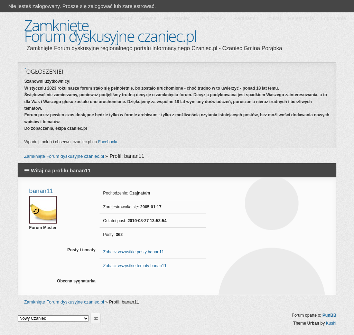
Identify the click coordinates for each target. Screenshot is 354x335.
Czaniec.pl (120, 18)
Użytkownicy (211, 18)
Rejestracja (301, 18)
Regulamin (245, 18)
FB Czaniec (177, 18)
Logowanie (333, 18)
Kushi (331, 323)
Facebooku (108, 141)
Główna (148, 18)
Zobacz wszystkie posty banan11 (133, 252)
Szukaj (273, 18)
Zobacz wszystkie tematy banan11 (134, 265)
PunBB (329, 315)
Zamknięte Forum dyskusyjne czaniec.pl (110, 30)
